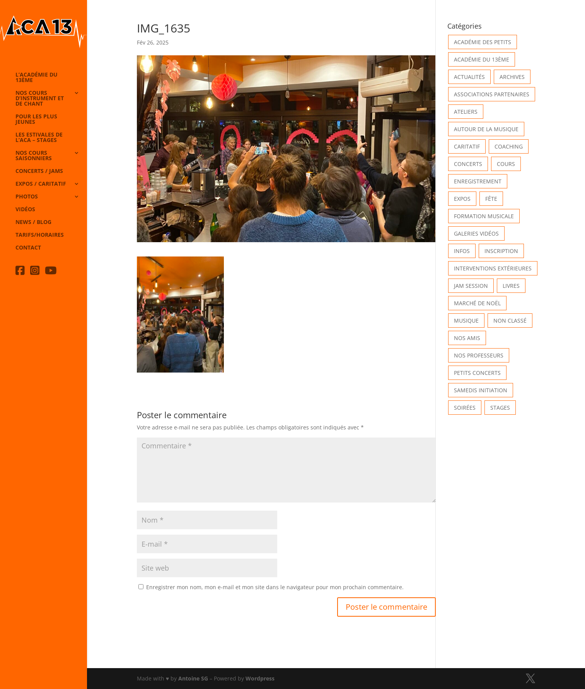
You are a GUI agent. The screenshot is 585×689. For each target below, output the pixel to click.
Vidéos (25, 210)
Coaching (509, 146)
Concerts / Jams (39, 171)
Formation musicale (484, 216)
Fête (491, 198)
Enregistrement (477, 181)
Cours (506, 164)
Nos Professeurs (478, 355)
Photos (26, 197)
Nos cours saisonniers (33, 156)
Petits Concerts (477, 372)
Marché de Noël (477, 303)
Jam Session (471, 285)
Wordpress (260, 678)
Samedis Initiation (480, 390)
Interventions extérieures (493, 268)
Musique (466, 320)
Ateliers (466, 111)
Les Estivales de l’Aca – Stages (39, 138)
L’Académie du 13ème (36, 78)
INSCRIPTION (501, 251)
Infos (462, 251)
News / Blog (33, 222)
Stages (500, 407)
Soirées (465, 407)
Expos (462, 198)
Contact (28, 248)
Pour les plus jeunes (36, 119)
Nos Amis (467, 338)
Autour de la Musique (486, 129)
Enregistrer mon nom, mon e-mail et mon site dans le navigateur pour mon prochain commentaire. (275, 587)
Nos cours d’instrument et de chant (39, 98)
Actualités (469, 76)
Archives (512, 76)
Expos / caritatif (40, 184)
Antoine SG (193, 678)
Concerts (468, 164)
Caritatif (467, 146)
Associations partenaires (491, 94)
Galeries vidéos (476, 233)
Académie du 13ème (481, 59)
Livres (511, 285)
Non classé (510, 320)
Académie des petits (482, 42)
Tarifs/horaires (39, 235)
